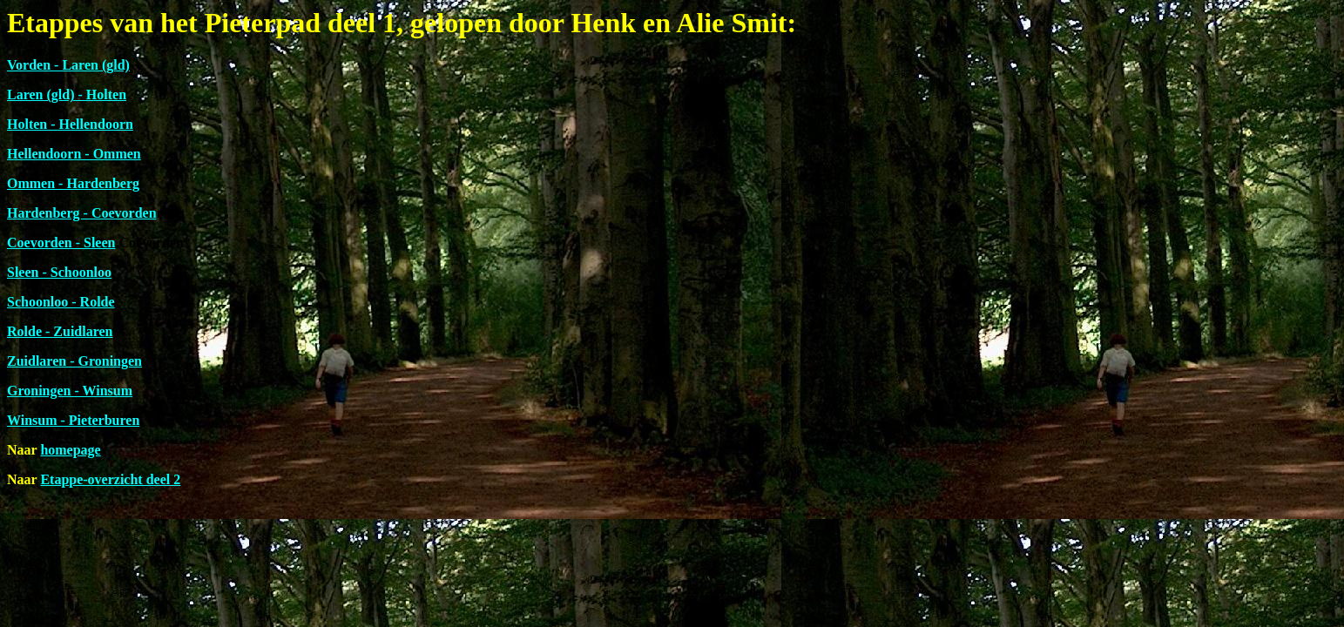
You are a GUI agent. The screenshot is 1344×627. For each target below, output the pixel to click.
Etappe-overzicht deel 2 (110, 479)
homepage (70, 449)
